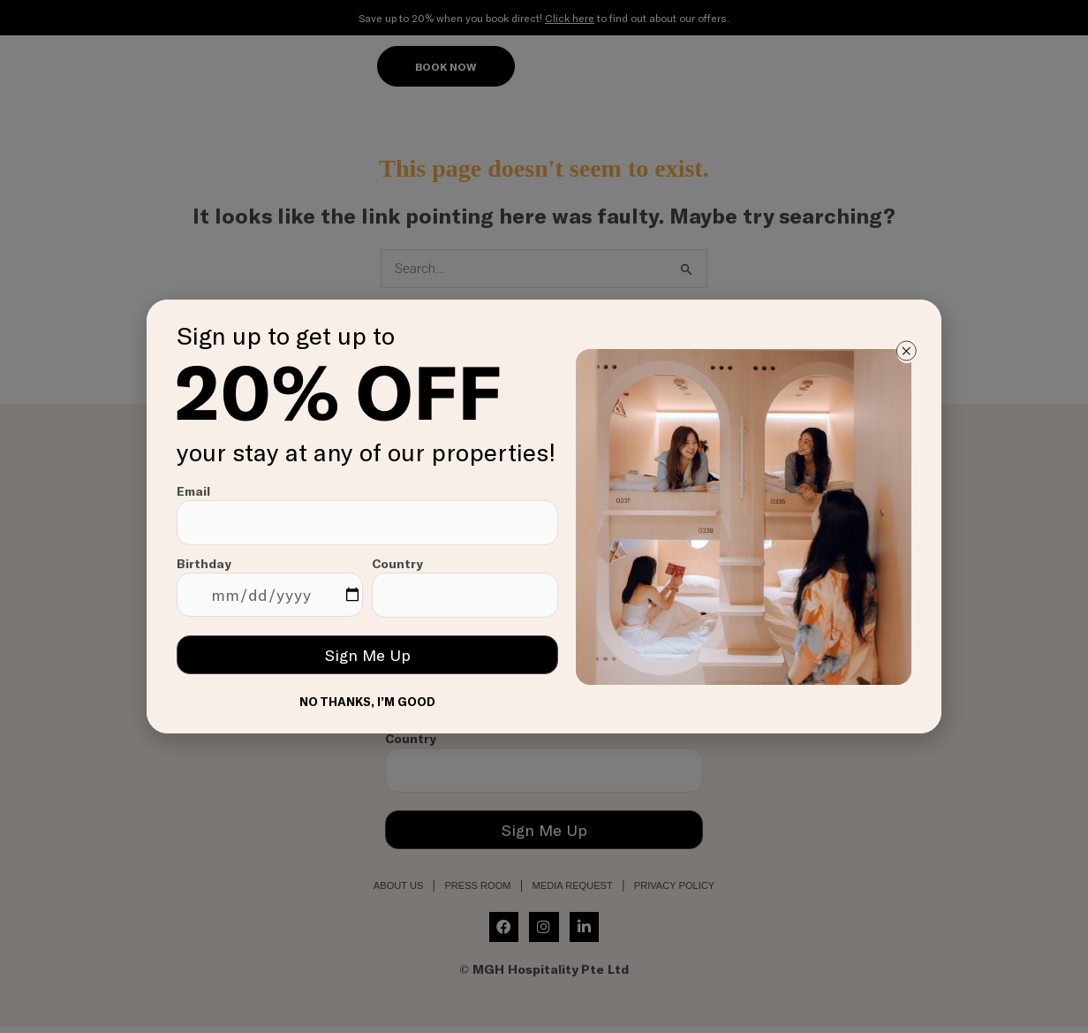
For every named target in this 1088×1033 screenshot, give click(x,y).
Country (465, 587)
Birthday (270, 586)
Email (367, 514)
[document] (544, 516)
